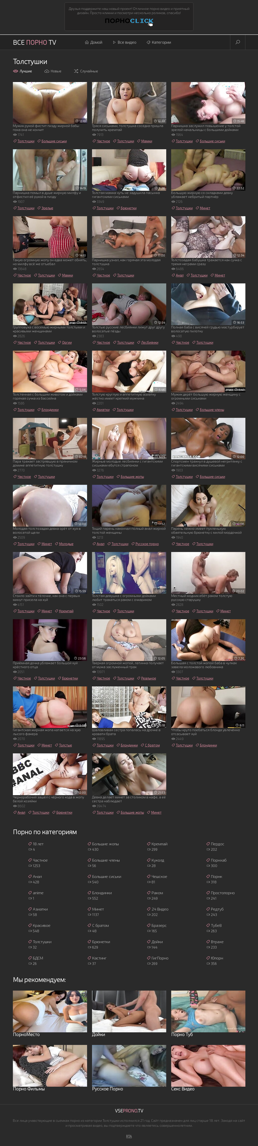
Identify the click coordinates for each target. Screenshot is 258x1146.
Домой (93, 42)
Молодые (63, 544)
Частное (101, 141)
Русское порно (145, 544)
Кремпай (63, 611)
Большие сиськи (52, 141)
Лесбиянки (147, 342)
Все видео (124, 42)
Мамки (144, 141)
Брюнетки (126, 208)
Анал (177, 275)
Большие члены (209, 409)
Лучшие (22, 71)
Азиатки (101, 409)
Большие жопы (130, 476)
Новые (52, 71)
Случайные (85, 71)
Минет (202, 208)
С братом (150, 745)
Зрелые (45, 208)
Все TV (34, 42)
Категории (158, 42)
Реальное (146, 678)
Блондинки (48, 409)
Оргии (64, 342)
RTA (129, 1136)
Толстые (63, 745)
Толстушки (23, 141)
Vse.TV (129, 1110)
